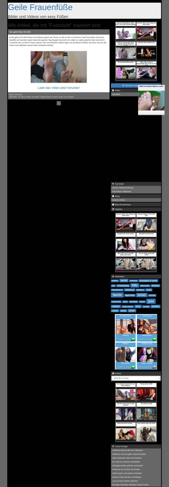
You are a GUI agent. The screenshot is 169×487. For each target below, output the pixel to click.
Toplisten (117, 209)
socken (155, 306)
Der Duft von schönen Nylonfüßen (126, 462)
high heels (129, 295)
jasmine (49, 97)
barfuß (124, 280)
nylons (142, 302)
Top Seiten (118, 184)
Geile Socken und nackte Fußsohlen (127, 473)
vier (19, 97)
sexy (138, 306)
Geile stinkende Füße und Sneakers (127, 458)
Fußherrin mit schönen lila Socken (126, 469)
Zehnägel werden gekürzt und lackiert (127, 466)
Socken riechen (118, 200)
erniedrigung (123, 285)
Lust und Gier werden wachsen (125, 481)
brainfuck (133, 281)
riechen (55, 97)
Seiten (116, 90)
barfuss (28, 97)
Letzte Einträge (120, 446)
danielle (43, 97)
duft (113, 286)
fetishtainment (117, 290)
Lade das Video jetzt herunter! (59, 88)
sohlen (115, 311)
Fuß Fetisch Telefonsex (121, 191)
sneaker (146, 306)
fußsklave (140, 290)
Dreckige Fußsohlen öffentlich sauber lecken (130, 485)
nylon (125, 302)
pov (65, 97)
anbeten (115, 281)
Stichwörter (118, 277)
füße (134, 285)
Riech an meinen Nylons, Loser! (151, 82)
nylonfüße (133, 302)
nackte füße (116, 302)
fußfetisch (129, 290)
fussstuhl (71, 97)
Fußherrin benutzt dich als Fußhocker (127, 450)
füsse (23, 97)
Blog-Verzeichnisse (121, 205)
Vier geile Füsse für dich (20, 32)
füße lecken (144, 286)
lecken (61, 97)
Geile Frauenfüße (40, 7)
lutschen (152, 295)
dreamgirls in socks (148, 280)
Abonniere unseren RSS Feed (136, 85)
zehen (132, 310)
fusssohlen (35, 97)
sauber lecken (127, 306)
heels (149, 290)
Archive (116, 373)
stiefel (123, 311)
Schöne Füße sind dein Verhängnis (126, 477)
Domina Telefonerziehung (122, 188)
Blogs (116, 196)
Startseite (116, 94)
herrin (117, 295)
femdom (155, 285)
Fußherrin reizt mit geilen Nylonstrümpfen (129, 454)
